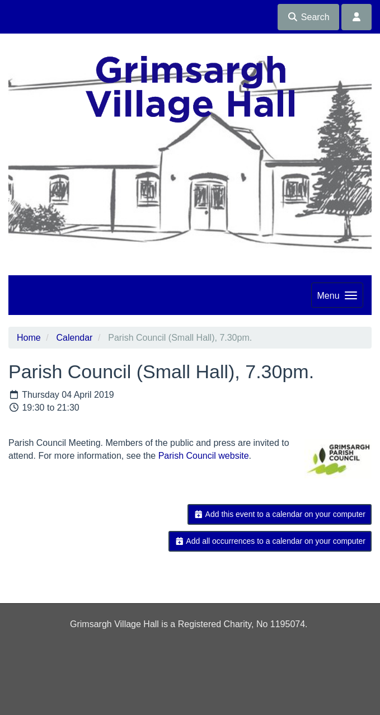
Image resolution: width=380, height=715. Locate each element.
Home (29, 337)
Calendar (74, 337)
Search (308, 17)
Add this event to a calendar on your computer (279, 514)
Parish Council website (203, 455)
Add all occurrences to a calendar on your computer (270, 541)
